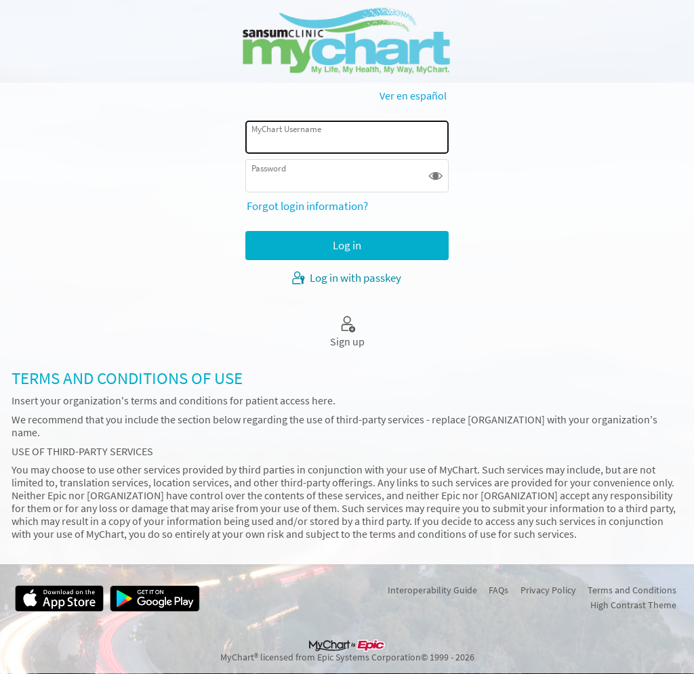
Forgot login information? (307, 205)
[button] (435, 175)
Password (268, 168)
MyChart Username (286, 129)
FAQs (498, 590)
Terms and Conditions (632, 590)
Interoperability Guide (432, 590)
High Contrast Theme (633, 605)
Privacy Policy (548, 590)
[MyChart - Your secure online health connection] (347, 41)
